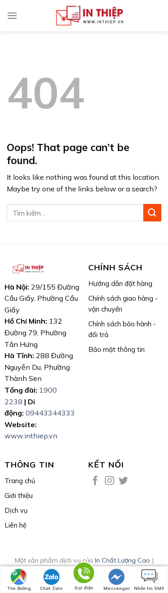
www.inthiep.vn (30, 435)
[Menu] (12, 15)
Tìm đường (19, 580)
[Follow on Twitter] (123, 481)
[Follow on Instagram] (109, 481)
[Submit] (152, 212)
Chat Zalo (51, 580)
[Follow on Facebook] (95, 481)
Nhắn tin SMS (149, 580)
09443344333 (50, 412)
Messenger (116, 580)
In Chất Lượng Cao (122, 560)
